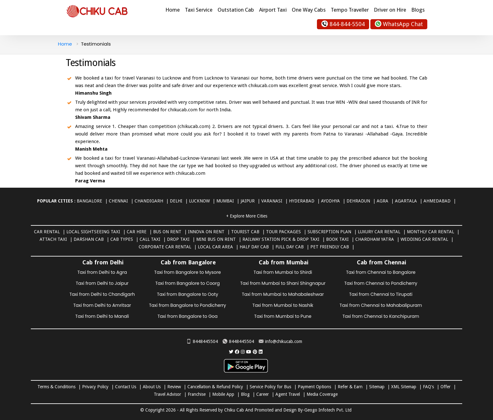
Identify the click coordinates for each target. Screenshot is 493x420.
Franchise (197, 394)
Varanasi (271, 200)
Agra (382, 200)
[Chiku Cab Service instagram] (243, 352)
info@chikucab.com (280, 341)
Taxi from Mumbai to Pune (283, 316)
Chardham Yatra (374, 239)
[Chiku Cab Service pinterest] (255, 352)
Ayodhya (330, 200)
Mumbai (225, 200)
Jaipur (248, 200)
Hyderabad (301, 200)
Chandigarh (149, 200)
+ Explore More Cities (246, 215)
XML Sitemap (403, 386)
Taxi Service (199, 10)
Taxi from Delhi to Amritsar (102, 305)
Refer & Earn (350, 386)
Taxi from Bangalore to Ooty (187, 294)
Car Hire (137, 231)
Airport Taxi (273, 10)
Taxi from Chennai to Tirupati (380, 294)
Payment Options (314, 386)
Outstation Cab (236, 10)
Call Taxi (150, 239)
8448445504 (202, 341)
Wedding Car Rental (424, 239)
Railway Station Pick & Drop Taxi (280, 239)
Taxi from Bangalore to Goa (188, 316)
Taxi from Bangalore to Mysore (187, 272)
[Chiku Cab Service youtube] (248, 352)
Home (172, 10)
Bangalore (89, 200)
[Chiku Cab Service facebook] (237, 352)
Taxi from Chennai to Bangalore (381, 272)
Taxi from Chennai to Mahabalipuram (381, 305)
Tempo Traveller (350, 10)
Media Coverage (322, 394)
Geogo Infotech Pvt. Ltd (328, 409)
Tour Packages (283, 231)
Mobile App (223, 394)
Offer (445, 386)
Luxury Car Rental (379, 231)
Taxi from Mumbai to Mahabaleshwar (283, 294)
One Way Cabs (309, 10)
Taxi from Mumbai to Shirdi (283, 272)
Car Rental (47, 231)
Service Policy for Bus (270, 386)
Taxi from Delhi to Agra (102, 272)
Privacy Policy (95, 386)
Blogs (418, 10)
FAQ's (428, 386)
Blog (245, 394)
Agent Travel (287, 394)
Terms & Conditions (56, 386)
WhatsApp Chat (399, 23)
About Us (152, 386)
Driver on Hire (390, 10)
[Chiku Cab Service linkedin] (261, 352)
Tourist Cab (245, 231)
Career (262, 394)
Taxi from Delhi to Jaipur (102, 283)
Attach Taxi (53, 239)
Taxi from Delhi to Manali (102, 316)
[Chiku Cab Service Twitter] (231, 352)
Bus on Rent (167, 231)
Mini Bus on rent (216, 239)
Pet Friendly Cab (329, 246)
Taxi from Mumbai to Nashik (282, 305)
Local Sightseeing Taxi (93, 231)
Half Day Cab (254, 246)
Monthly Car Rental (430, 231)
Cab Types (121, 239)
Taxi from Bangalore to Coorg (187, 283)
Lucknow (199, 200)
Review (174, 386)
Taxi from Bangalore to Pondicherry (187, 305)
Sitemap (377, 386)
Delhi (176, 200)
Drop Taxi (178, 239)
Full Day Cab (289, 246)
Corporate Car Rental (165, 246)
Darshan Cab (89, 239)
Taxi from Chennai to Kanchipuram (380, 316)
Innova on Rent (206, 231)
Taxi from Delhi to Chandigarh (102, 294)
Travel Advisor (167, 394)
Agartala (406, 200)
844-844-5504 (343, 23)
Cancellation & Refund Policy (215, 386)
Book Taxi (337, 239)
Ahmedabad (437, 200)
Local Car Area (215, 246)
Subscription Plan (329, 231)
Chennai (118, 200)
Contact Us (125, 386)
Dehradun (358, 200)
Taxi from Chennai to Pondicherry (380, 283)
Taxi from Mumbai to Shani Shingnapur (282, 283)
